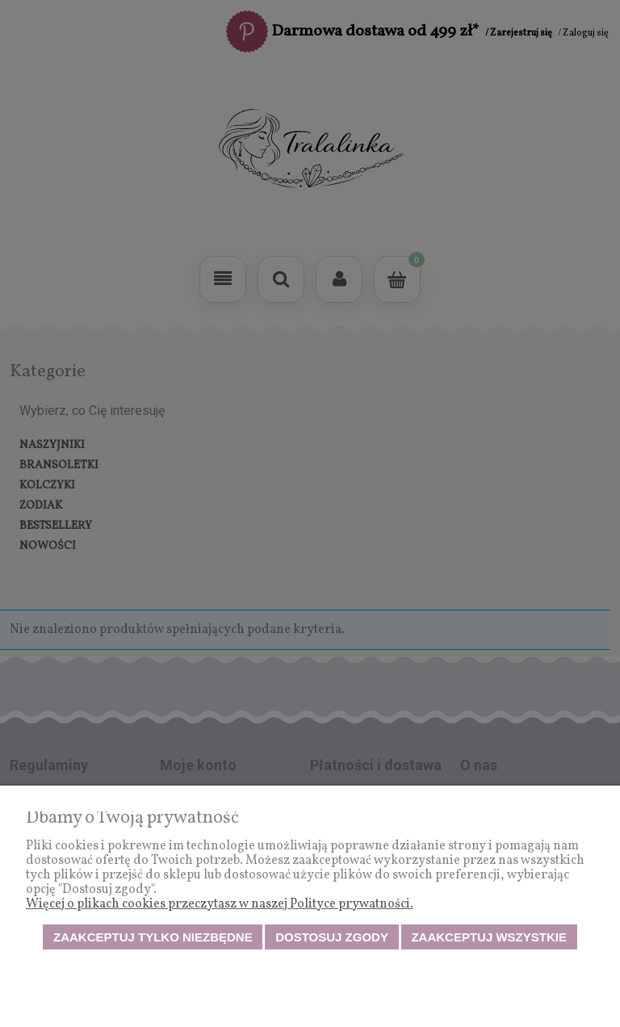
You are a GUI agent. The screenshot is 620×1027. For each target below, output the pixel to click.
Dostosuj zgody (331, 937)
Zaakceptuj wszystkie (489, 937)
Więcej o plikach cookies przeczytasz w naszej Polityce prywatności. (219, 904)
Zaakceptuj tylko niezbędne (153, 937)
